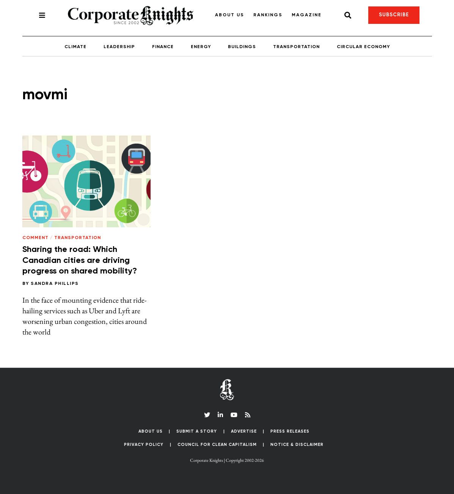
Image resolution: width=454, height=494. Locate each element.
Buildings (242, 47)
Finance (163, 47)
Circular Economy (363, 47)
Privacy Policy (143, 444)
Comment (35, 238)
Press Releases (289, 431)
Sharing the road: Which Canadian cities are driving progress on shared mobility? (79, 260)
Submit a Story (196, 431)
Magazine (307, 15)
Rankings (268, 15)
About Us (229, 15)
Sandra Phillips (55, 283)
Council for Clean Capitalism (217, 444)
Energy (201, 47)
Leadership (119, 47)
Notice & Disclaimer (297, 444)
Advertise (244, 431)
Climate (75, 47)
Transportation (296, 47)
